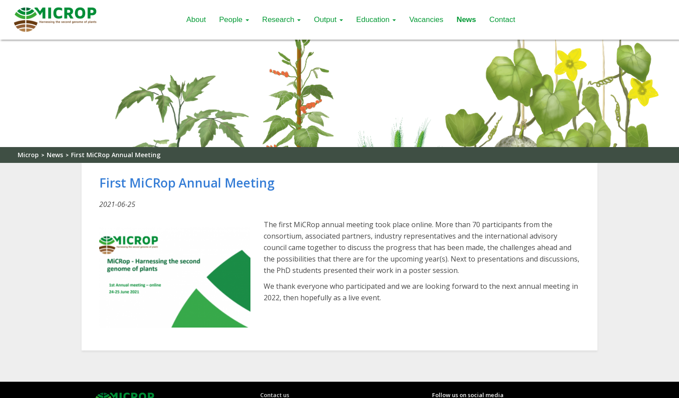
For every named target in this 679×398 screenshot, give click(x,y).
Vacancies (426, 19)
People (234, 19)
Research (281, 19)
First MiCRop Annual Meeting (115, 155)
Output (328, 19)
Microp (28, 155)
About (196, 19)
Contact (502, 19)
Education (376, 19)
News (466, 19)
